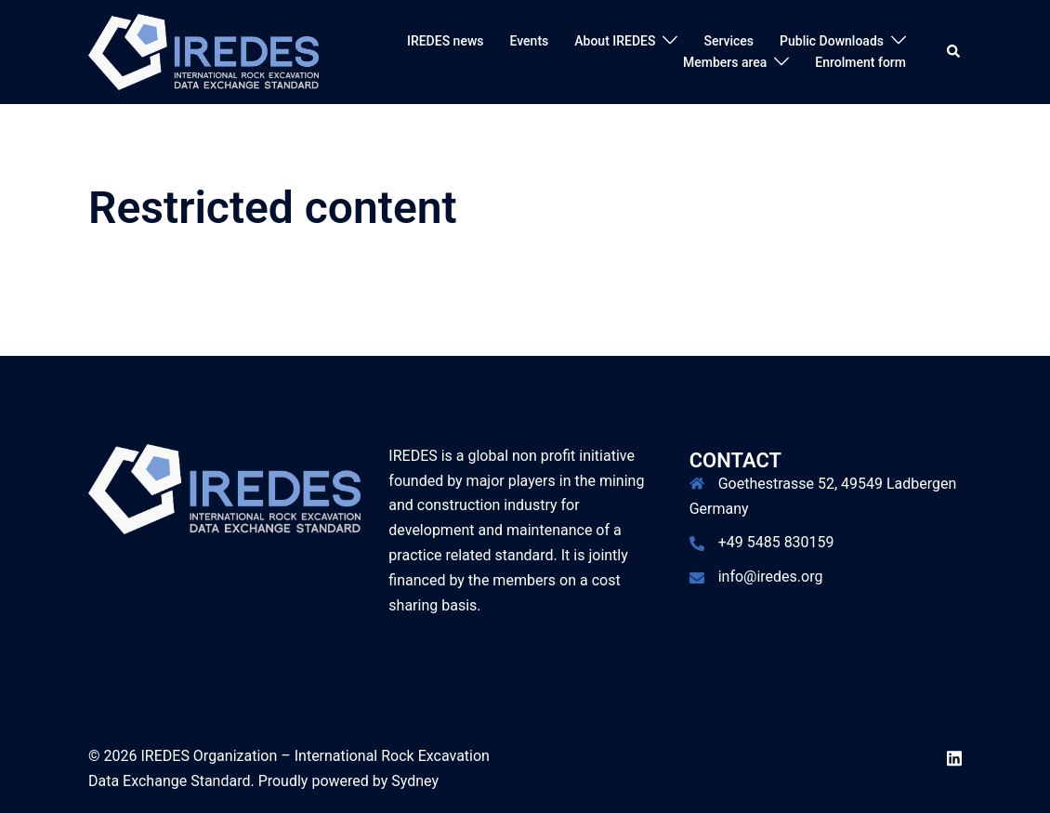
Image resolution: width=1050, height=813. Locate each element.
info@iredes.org (770, 576)
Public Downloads (832, 40)
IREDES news (445, 40)
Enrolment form (860, 62)
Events (529, 40)
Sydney (415, 781)
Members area (725, 62)
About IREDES (614, 40)
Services (728, 40)
